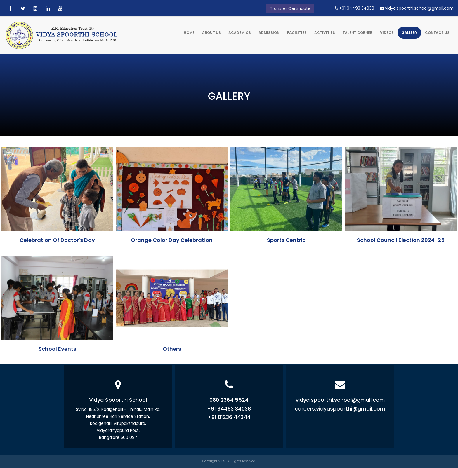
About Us (211, 32)
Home (189, 32)
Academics (239, 32)
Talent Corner (357, 32)
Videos (387, 32)
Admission (269, 32)
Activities (324, 32)
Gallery (409, 32)
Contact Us (437, 32)
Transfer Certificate (290, 8)
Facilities (297, 32)
